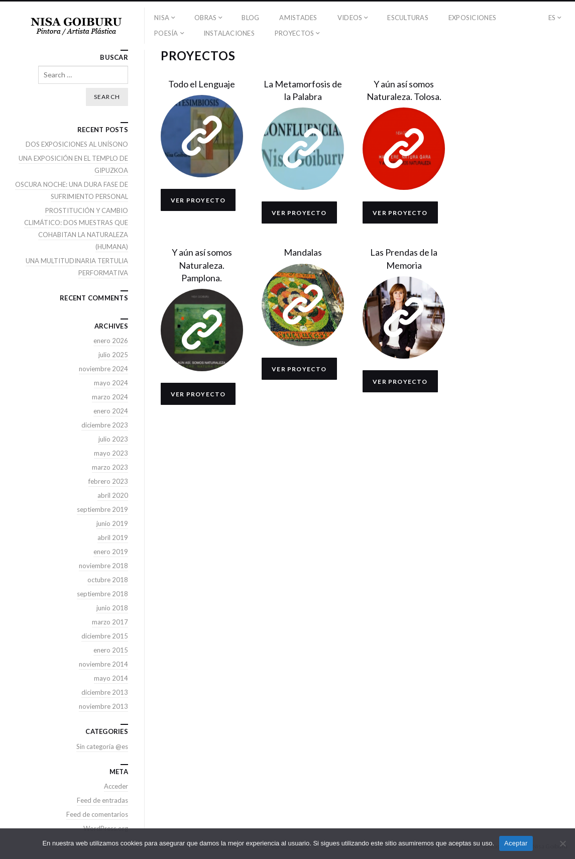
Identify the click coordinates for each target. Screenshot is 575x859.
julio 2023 (113, 439)
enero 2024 (110, 411)
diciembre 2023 (104, 425)
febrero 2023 (108, 481)
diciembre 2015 (104, 636)
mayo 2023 (111, 453)
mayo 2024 (111, 383)
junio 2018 (112, 608)
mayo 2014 (111, 678)
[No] (562, 843)
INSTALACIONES (229, 33)
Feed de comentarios (97, 814)
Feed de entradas (102, 800)
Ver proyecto (198, 200)
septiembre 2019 (102, 509)
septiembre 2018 (102, 594)
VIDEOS (350, 18)
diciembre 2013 (104, 692)
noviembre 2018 (103, 566)
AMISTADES (298, 18)
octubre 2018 (107, 580)
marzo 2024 (110, 397)
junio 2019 (112, 523)
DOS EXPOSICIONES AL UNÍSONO (77, 144)
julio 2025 (113, 355)
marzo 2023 (110, 467)
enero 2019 (110, 552)
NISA (161, 18)
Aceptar (516, 843)
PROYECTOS (294, 33)
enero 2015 (110, 650)
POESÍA (166, 33)
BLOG (250, 18)
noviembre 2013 (103, 706)
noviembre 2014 (103, 664)
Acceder (116, 786)
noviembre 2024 (103, 369)
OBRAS (205, 18)
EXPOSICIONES (472, 18)
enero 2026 (110, 341)
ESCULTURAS (407, 18)
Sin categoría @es (102, 746)
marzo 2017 (110, 622)
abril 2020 (112, 495)
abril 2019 (112, 537)
